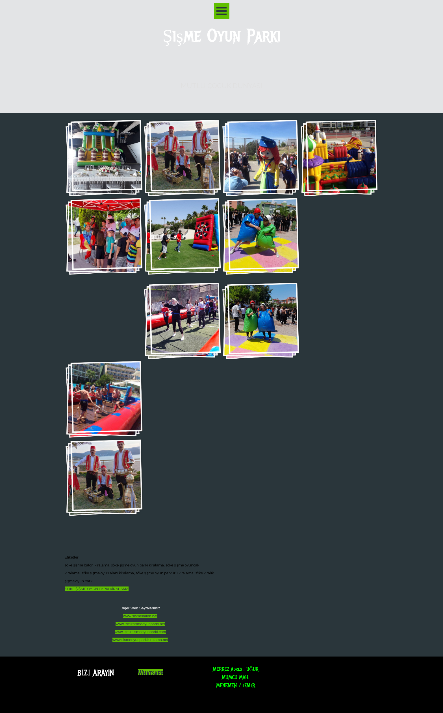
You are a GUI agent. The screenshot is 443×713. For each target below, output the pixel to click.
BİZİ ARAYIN (95, 673)
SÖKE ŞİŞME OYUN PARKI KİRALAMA (97, 588)
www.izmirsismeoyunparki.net (140, 624)
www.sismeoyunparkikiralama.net (140, 640)
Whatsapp (150, 673)
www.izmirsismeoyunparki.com (140, 632)
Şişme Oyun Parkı (221, 36)
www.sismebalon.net (140, 616)
